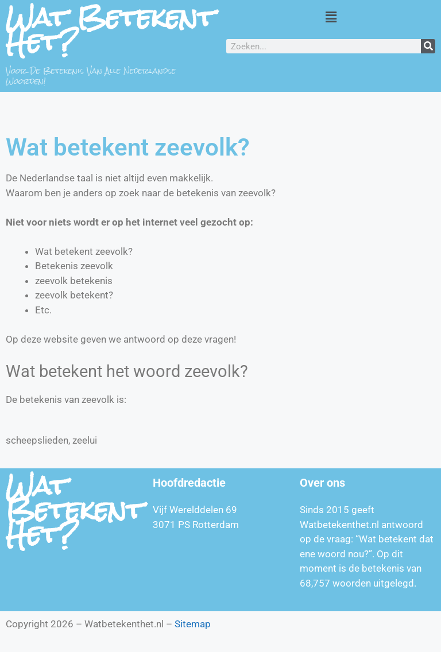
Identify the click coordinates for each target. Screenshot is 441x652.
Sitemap (193, 624)
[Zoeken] (428, 46)
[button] (331, 17)
